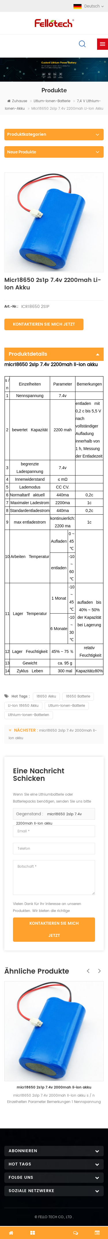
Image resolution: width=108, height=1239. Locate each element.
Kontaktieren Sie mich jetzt (44, 324)
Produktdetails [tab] (54, 354)
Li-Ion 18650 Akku (23, 705)
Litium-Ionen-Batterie (52, 101)
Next (98, 968)
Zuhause (17, 101)
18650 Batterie (78, 696)
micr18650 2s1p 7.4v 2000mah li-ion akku (54, 1087)
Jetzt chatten (54, 1229)
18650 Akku (46, 696)
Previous (86, 968)
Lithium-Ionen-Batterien (28, 715)
